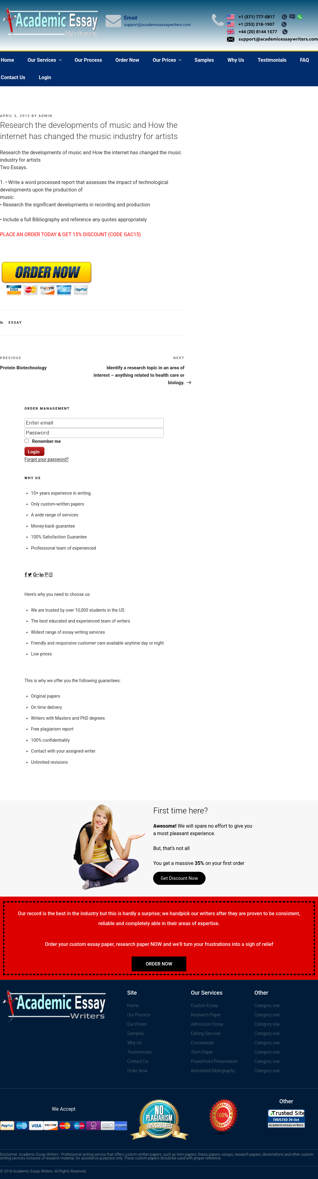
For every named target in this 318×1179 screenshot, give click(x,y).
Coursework (202, 1042)
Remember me (43, 441)
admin (45, 116)
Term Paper (202, 1052)
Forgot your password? (47, 459)
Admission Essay (207, 1024)
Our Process (88, 60)
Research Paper (206, 1014)
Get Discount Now (179, 878)
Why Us (235, 60)
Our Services (45, 60)
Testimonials (272, 60)
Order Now (127, 60)
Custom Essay (204, 1005)
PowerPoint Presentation (214, 1061)
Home (133, 1005)
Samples (204, 60)
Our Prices (168, 60)
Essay (15, 323)
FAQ (304, 60)
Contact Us (137, 1061)
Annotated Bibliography (213, 1070)
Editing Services (206, 1033)
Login (45, 77)
